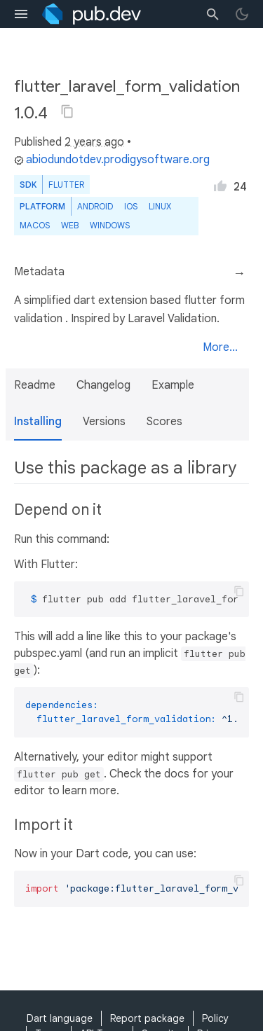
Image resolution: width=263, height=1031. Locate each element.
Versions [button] (104, 422)
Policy (215, 1018)
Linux (160, 206)
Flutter (66, 184)
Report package (147, 1018)
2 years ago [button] (94, 142)
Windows (110, 225)
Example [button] (172, 385)
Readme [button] (34, 385)
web (70, 225)
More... (220, 347)
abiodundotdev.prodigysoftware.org (112, 160)
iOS (130, 206)
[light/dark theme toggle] (242, 14)
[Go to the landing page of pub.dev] (91, 14)
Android (95, 206)
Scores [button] (164, 422)
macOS (35, 225)
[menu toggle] (21, 14)
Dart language (60, 1018)
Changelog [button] (103, 385)
